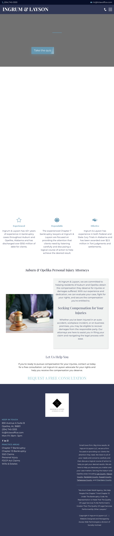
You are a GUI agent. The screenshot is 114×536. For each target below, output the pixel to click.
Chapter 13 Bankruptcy (14, 451)
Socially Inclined (94, 525)
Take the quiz (42, 50)
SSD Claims (8, 454)
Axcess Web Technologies (89, 522)
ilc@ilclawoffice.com (102, 2)
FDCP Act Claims (11, 460)
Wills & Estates (9, 464)
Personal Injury (10, 457)
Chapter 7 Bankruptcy (13, 448)
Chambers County (103, 480)
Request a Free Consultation (57, 377)
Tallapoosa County (84, 480)
